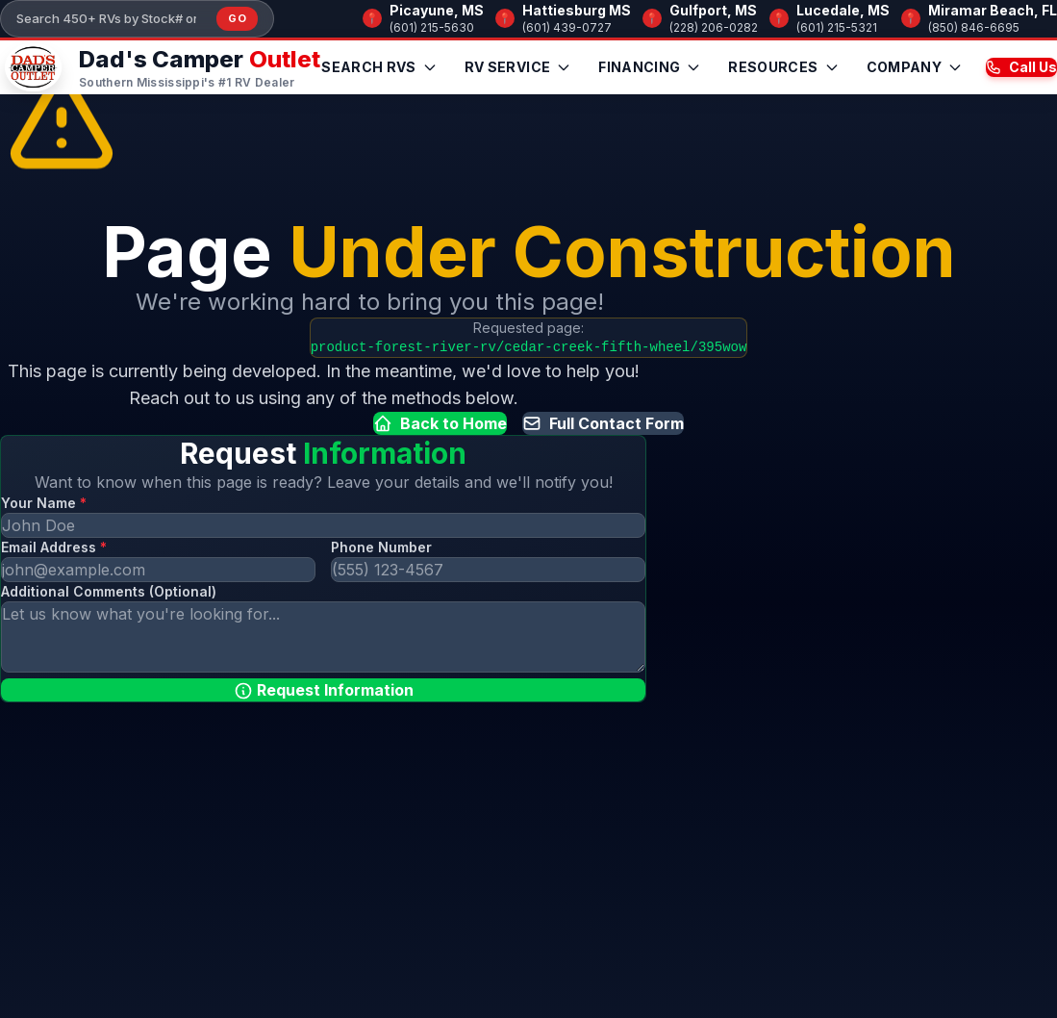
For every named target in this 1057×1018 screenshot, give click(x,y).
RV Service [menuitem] (518, 67)
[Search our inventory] (112, 19)
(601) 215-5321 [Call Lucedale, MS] (836, 27)
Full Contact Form (603, 423)
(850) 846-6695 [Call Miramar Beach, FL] (973, 27)
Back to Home (440, 423)
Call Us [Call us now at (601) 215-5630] (1021, 67)
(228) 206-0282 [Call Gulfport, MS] (713, 27)
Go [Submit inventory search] (237, 18)
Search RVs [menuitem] (379, 67)
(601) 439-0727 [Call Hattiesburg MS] (567, 27)
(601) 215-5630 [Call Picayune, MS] (432, 27)
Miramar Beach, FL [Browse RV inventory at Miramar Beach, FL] (992, 10)
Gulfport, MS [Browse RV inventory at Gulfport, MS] (713, 10)
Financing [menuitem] (649, 67)
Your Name (44, 503)
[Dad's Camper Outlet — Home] (160, 67)
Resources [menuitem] (783, 67)
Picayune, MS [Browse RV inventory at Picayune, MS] (437, 10)
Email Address (54, 547)
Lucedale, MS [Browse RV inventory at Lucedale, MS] (843, 10)
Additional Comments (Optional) (108, 591)
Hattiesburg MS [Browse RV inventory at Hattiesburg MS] (576, 10)
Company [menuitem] (915, 67)
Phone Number (381, 547)
